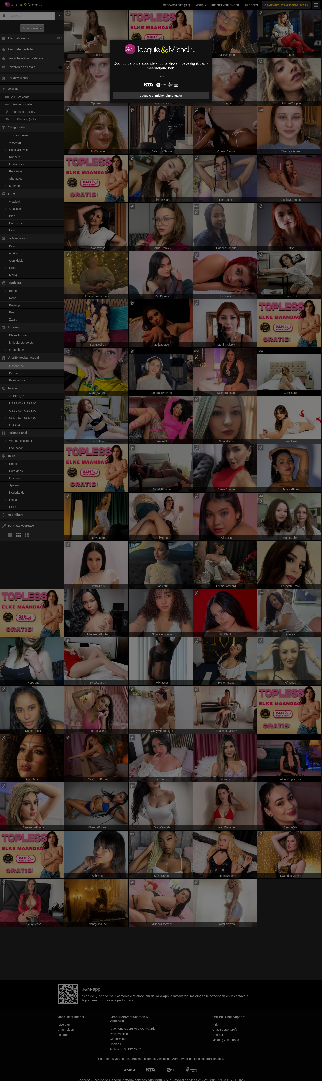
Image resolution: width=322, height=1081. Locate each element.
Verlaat (161, 77)
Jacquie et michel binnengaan (161, 95)
